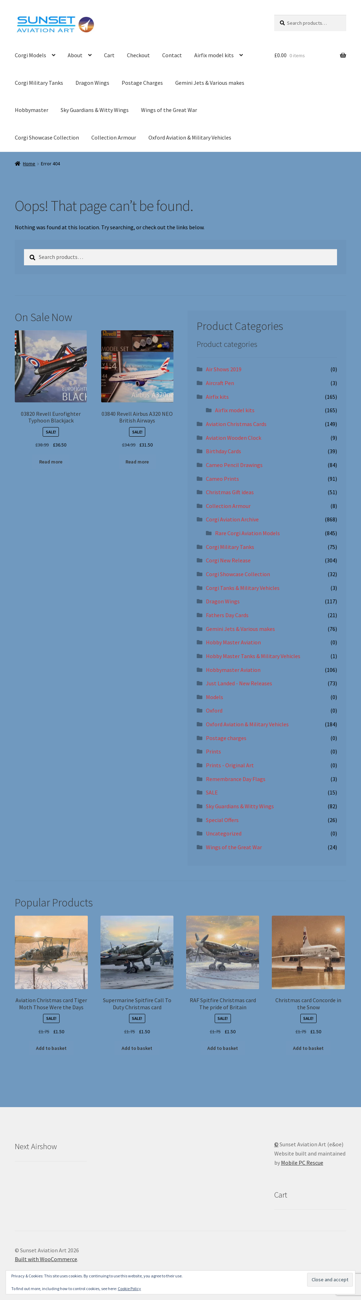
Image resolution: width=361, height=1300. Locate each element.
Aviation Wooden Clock (233, 437)
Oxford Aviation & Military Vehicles (189, 137)
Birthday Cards (223, 451)
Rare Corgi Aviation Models (247, 533)
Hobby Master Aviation (233, 642)
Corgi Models (30, 55)
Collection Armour (113, 137)
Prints (213, 751)
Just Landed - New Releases (239, 683)
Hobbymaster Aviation (233, 669)
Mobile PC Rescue (302, 1162)
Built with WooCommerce (46, 1259)
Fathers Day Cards (227, 615)
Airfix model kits (214, 55)
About (75, 55)
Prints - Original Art (230, 765)
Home (29, 163)
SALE (212, 792)
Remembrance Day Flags (235, 778)
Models (214, 697)
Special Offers (222, 819)
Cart (109, 55)
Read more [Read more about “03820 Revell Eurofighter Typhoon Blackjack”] (50, 462)
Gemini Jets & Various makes (209, 82)
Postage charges (226, 737)
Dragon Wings (92, 82)
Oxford (214, 710)
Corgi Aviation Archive (232, 519)
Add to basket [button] (51, 1048)
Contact (172, 55)
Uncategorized (223, 833)
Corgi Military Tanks (39, 82)
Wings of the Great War (169, 109)
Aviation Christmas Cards (236, 423)
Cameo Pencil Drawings (234, 464)
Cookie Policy (129, 1288)
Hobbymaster (31, 109)
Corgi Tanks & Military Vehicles (243, 587)
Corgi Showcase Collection (47, 137)
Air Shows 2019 (223, 369)
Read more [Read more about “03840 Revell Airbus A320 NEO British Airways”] (137, 462)
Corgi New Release (228, 560)
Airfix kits (217, 396)
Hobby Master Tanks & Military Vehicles (253, 656)
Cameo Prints (222, 478)
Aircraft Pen (220, 382)
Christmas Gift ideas (230, 492)
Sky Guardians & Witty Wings (95, 109)
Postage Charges (142, 82)
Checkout (138, 55)
